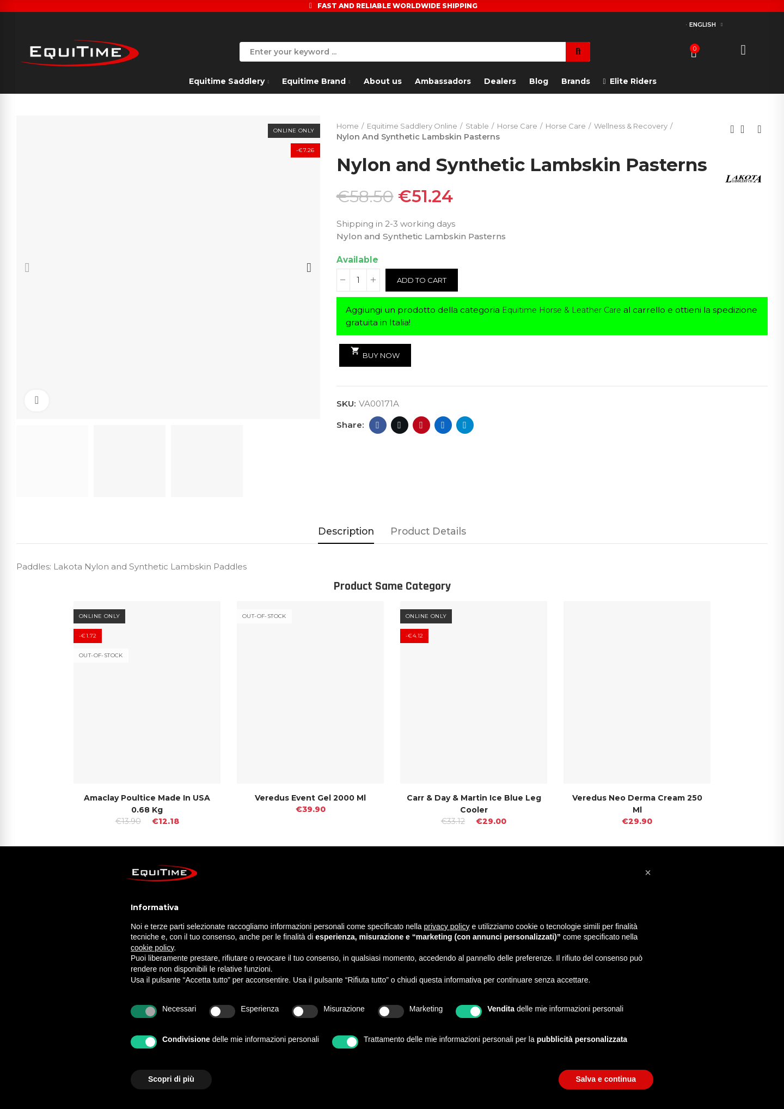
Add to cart (424, 302)
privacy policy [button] (447, 926)
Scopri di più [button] (171, 1079)
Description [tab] (346, 531)
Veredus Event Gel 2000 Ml (310, 797)
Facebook (377, 447)
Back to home (745, 129)
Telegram (465, 447)
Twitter (399, 447)
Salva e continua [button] (606, 1079)
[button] (648, 872)
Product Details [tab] (428, 531)
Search (578, 52)
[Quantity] (358, 302)
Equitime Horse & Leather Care (567, 332)
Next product (759, 129)
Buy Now (378, 375)
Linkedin (443, 447)
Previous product (732, 129)
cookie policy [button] (152, 947)
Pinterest (421, 447)
